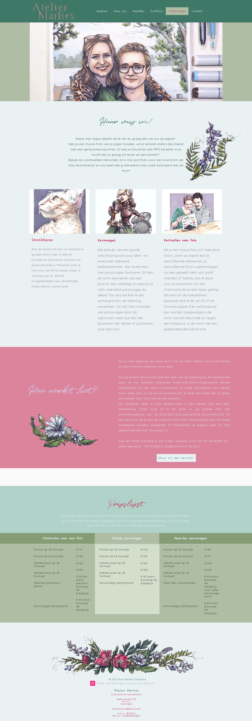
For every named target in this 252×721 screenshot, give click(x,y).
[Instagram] (92, 683)
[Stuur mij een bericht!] (176, 458)
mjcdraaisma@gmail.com (126, 708)
